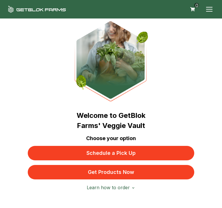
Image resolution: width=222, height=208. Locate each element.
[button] (209, 9)
